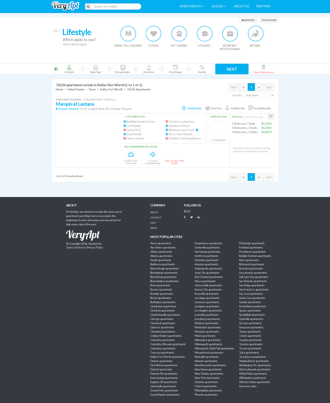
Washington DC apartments (255, 365)
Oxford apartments (206, 386)
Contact (155, 217)
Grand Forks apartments (164, 390)
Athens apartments (161, 251)
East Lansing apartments (164, 377)
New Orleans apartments (209, 373)
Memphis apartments (207, 331)
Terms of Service (75, 247)
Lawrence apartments (207, 302)
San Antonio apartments (253, 281)
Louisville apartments (206, 314)
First (233, 87)
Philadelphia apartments (208, 390)
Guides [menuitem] (219, 6)
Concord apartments (162, 352)
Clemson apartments (162, 327)
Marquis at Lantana (75, 104)
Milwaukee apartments (208, 340)
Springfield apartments (252, 314)
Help (153, 222)
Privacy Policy (95, 247)
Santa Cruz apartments (252, 298)
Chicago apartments (161, 319)
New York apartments (207, 377)
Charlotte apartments (162, 310)
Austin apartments (160, 260)
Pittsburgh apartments (252, 243)
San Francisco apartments (254, 289)
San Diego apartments (251, 285)
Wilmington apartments (252, 377)
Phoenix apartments (206, 394)
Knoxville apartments (207, 293)
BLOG (187, 211)
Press (153, 228)
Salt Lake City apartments (253, 277)
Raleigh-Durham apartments (255, 256)
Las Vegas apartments (207, 298)
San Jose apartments (251, 293)
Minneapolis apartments (208, 344)
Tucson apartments (250, 348)
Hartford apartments (206, 256)
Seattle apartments (250, 302)
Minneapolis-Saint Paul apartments (214, 348)
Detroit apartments (161, 369)
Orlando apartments (206, 382)
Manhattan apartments (208, 327)
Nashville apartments (206, 356)
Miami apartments (205, 335)
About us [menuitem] (241, 6)
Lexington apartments (207, 306)
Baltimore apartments (162, 264)
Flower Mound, (68, 109)
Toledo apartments (250, 335)
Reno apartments (249, 260)
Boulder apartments (161, 293)
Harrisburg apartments (207, 251)
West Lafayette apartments (254, 369)
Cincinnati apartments (162, 323)
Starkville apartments (251, 319)
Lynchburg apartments (207, 319)
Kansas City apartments (208, 289)
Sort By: (237, 95)
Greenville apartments (207, 247)
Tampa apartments (250, 331)
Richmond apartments (251, 264)
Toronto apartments (250, 344)
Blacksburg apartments (163, 277)
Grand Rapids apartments (165, 394)
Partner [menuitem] (263, 6)
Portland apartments (251, 247)
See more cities (247, 386)
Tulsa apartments (249, 352)
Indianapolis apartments (208, 268)
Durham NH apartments (163, 373)
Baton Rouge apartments (164, 268)
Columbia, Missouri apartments (168, 344)
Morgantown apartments (209, 352)
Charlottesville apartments (165, 314)
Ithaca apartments (205, 281)
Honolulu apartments (206, 260)
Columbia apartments (162, 340)
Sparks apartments (250, 310)
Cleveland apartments (162, 331)
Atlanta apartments (161, 256)
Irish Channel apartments (209, 277)
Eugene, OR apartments (163, 382)
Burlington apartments (163, 302)
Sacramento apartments (253, 272)
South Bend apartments (252, 306)
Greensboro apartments (208, 243)
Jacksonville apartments (208, 285)
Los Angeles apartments (208, 310)
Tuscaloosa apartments (252, 356)
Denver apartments (161, 361)
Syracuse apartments (251, 327)
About (154, 212)
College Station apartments (165, 335)
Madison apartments (206, 323)
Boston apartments (161, 289)
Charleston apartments (163, 306)
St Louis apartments (250, 323)
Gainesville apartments (163, 386)
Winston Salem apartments (254, 382)
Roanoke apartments (251, 268)
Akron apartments (160, 243)
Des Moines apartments (163, 365)
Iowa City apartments (207, 272)
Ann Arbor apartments (163, 247)
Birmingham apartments (163, 272)
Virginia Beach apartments (254, 361)
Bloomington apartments (164, 281)
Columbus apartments (163, 348)
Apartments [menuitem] (192, 6)
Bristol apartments (160, 298)
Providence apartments (252, 251)
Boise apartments (160, 285)
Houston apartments (206, 264)
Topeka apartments (250, 340)
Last (268, 87)
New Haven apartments (208, 369)
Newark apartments (206, 361)
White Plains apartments (253, 373)
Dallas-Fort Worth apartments (167, 356)
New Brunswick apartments (210, 365)
